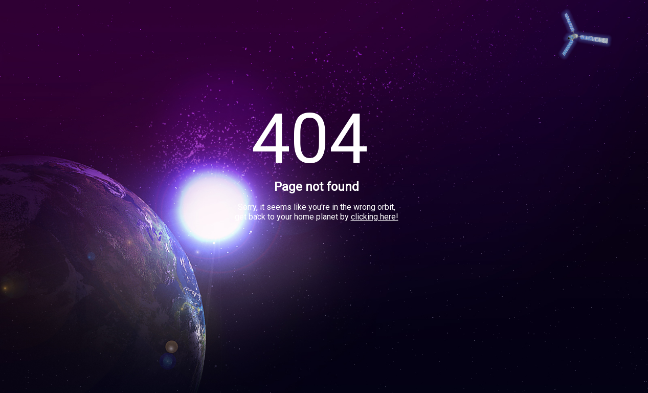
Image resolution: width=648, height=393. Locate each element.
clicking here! (374, 217)
